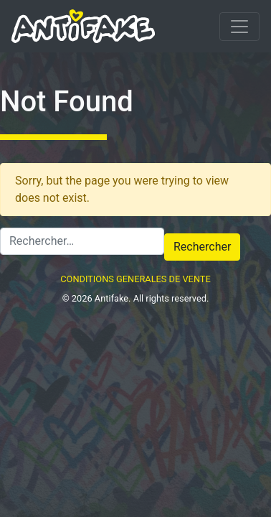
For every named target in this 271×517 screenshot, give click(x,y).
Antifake (111, 298)
